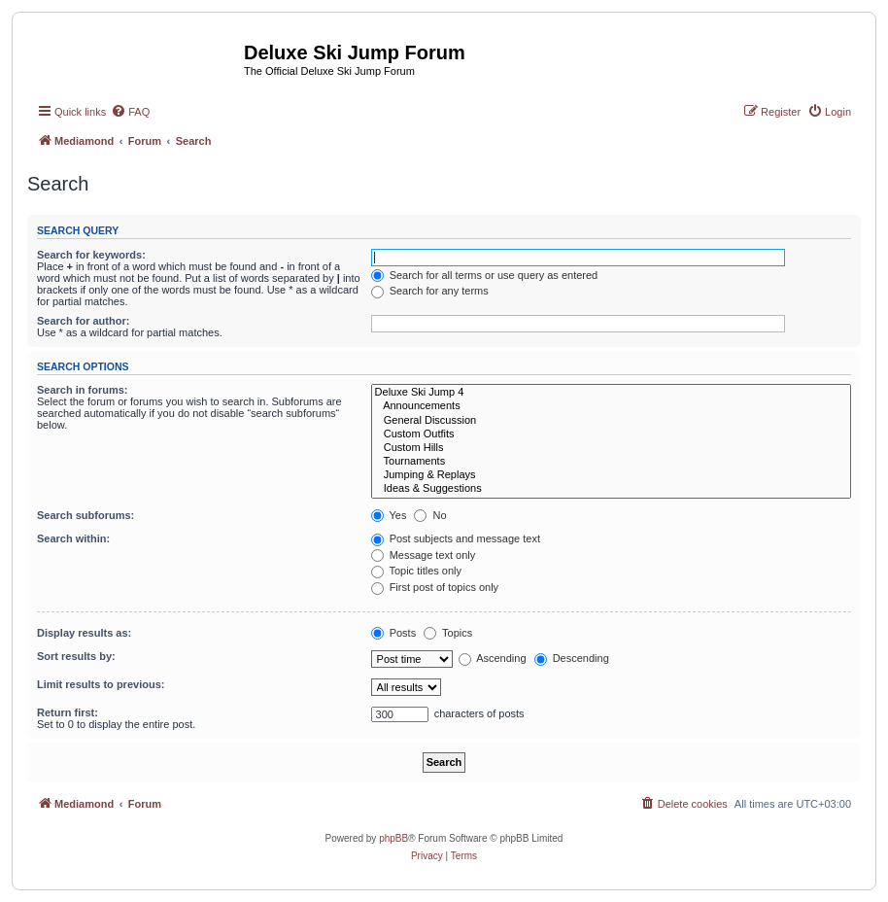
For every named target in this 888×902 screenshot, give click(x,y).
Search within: (73, 538)
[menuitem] (130, 111)
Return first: (67, 712)
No (430, 515)
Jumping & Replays (611, 475)
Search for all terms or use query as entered (484, 275)
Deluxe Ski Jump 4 (611, 392)
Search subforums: (85, 515)
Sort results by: (76, 656)
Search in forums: (82, 390)
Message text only (423, 555)
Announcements (611, 406)
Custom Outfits (611, 434)
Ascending (493, 658)
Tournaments (611, 461)
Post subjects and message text (455, 538)
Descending (571, 658)
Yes (389, 515)
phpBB (393, 838)
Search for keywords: (91, 254)
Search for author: (83, 321)
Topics (448, 633)
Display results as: (84, 633)
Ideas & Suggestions (611, 489)
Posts (394, 633)
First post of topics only (435, 587)
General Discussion (611, 421)
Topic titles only (416, 570)
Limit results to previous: (100, 684)
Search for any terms (430, 290)
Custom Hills (611, 448)
